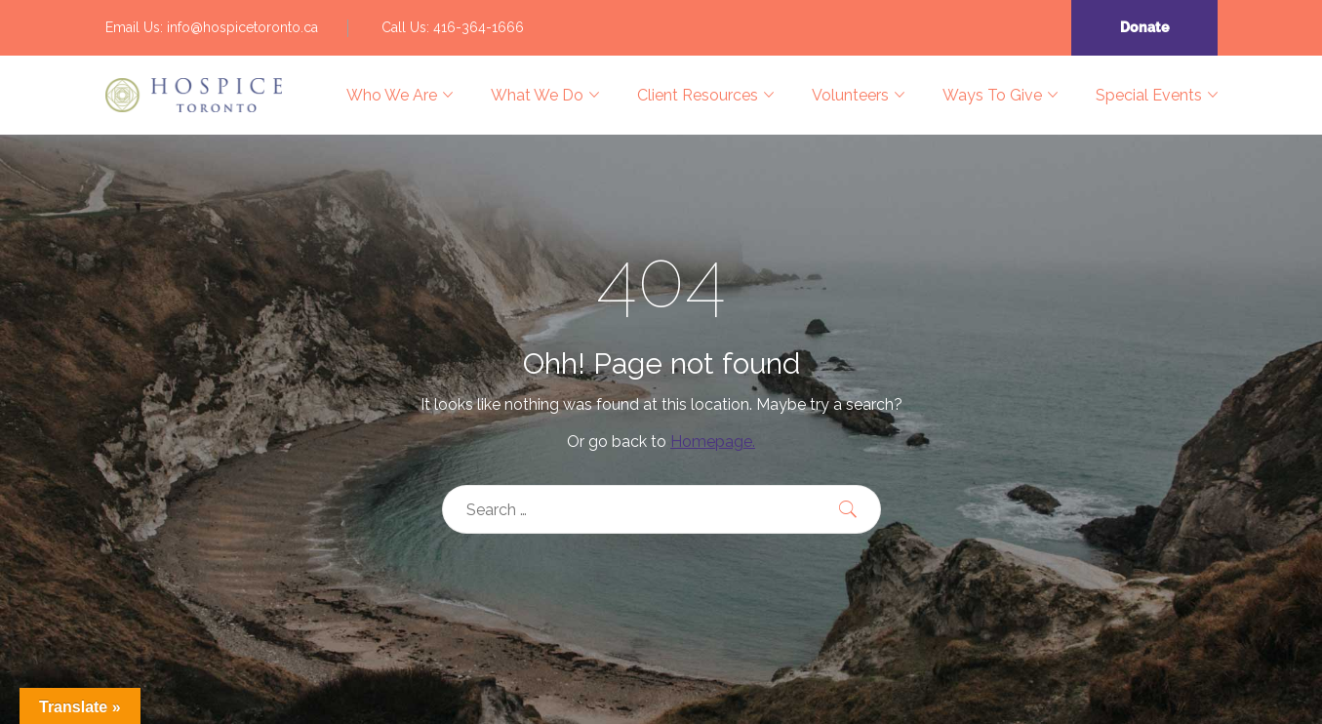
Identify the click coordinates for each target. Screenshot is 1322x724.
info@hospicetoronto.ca (242, 27)
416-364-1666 (478, 27)
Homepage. (712, 441)
